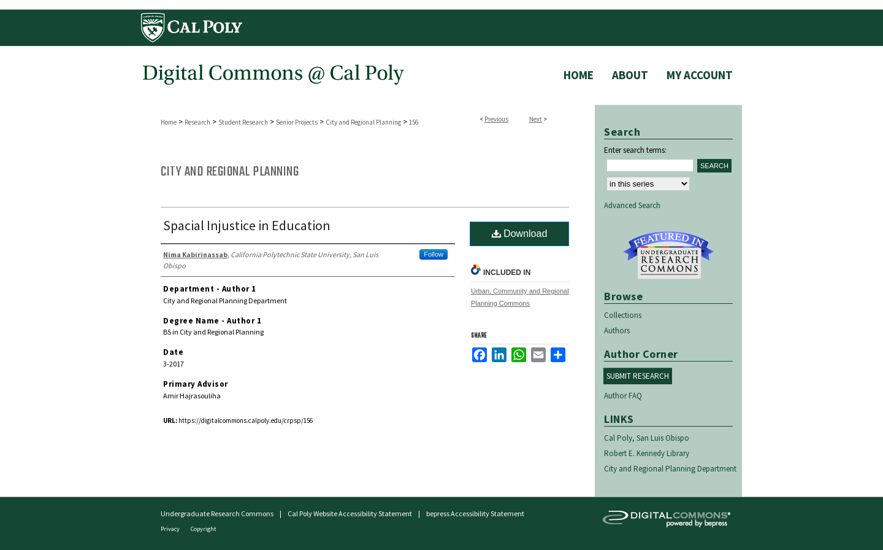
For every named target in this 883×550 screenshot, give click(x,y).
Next (535, 119)
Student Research (243, 122)
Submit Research (637, 376)
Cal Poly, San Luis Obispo (646, 438)
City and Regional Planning (363, 122)
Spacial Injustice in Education (247, 225)
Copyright (203, 529)
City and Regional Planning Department (670, 468)
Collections (622, 315)
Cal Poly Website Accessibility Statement (350, 513)
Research (197, 122)
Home (169, 122)
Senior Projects (297, 122)
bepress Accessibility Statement (475, 513)
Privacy (171, 529)
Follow (433, 254)
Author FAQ (623, 395)
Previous (496, 119)
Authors (617, 330)
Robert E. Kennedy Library (646, 453)
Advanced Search (632, 205)
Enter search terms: (635, 150)
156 (413, 122)
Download (520, 233)
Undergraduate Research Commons (668, 255)
